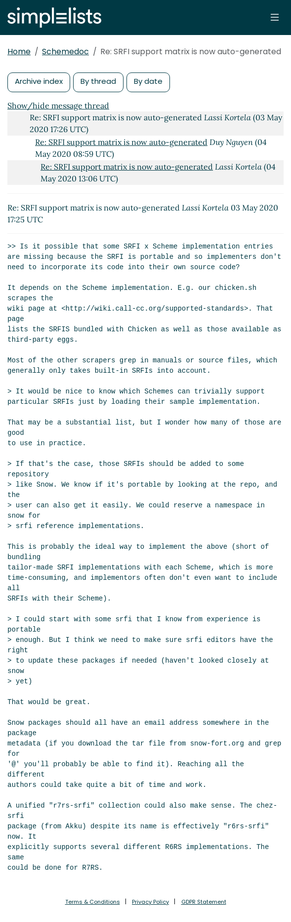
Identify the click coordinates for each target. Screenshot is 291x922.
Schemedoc (65, 51)
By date (148, 81)
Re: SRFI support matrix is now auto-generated (121, 142)
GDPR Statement (203, 902)
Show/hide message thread (58, 105)
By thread (98, 81)
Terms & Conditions (92, 902)
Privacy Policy (150, 902)
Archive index (39, 81)
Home (19, 51)
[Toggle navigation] (275, 17)
